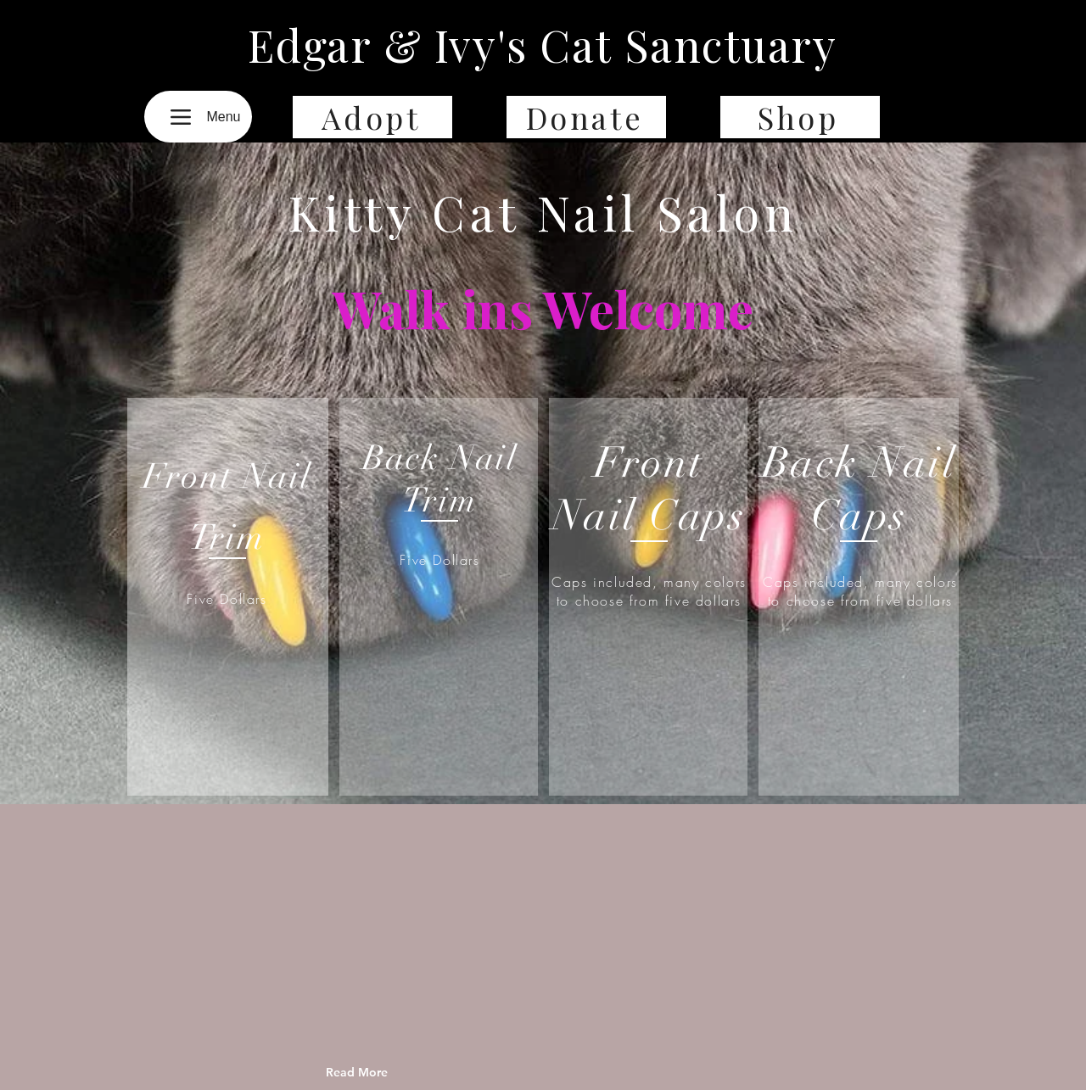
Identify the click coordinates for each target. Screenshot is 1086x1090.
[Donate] (586, 117)
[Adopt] (372, 117)
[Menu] (198, 117)
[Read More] (394, 1072)
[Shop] (800, 117)
